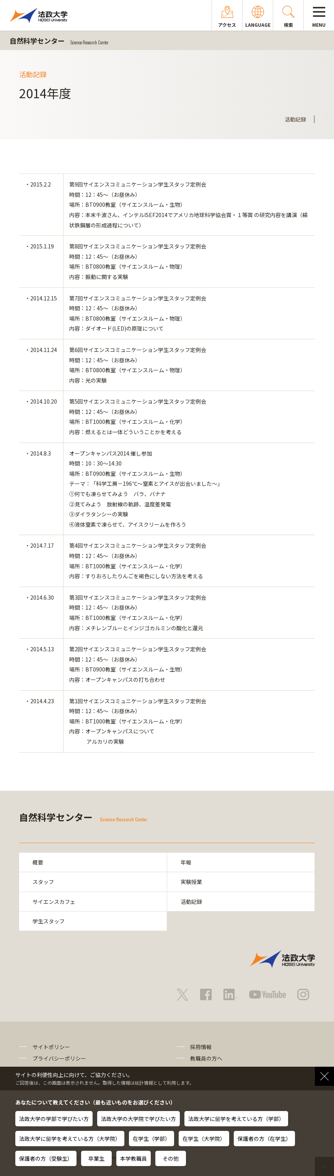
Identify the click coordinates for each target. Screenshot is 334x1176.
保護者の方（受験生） (46, 1158)
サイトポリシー (51, 1047)
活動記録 (191, 901)
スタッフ (43, 882)
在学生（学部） (151, 1138)
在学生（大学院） (203, 1138)
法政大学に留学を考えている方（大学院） (70, 1138)
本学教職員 (133, 1158)
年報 (186, 862)
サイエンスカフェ (54, 901)
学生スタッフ (49, 921)
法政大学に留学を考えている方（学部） (236, 1118)
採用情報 (201, 1047)
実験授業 (191, 882)
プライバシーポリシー (59, 1058)
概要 (38, 862)
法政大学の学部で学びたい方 (54, 1118)
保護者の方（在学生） (264, 1138)
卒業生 (96, 1158)
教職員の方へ (206, 1058)
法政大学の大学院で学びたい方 (138, 1118)
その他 (171, 1158)
